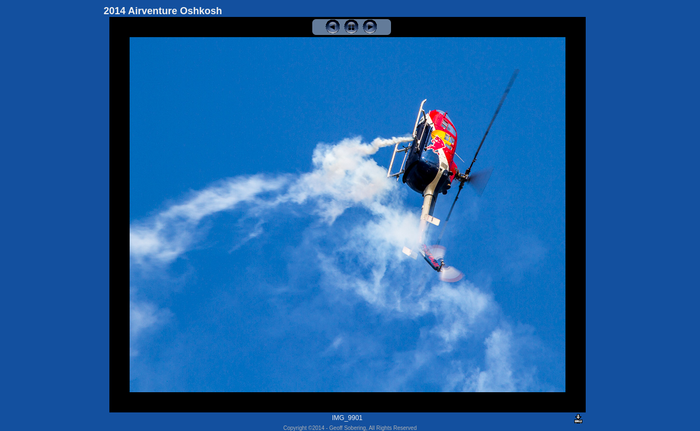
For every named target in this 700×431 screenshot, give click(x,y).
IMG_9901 (347, 418)
